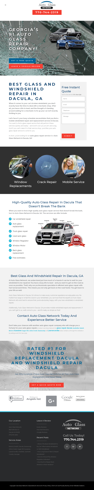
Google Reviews (42, 432)
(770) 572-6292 (13, 435)
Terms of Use (56, 485)
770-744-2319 (47, 12)
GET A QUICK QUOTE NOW (46, 385)
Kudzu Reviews (41, 427)
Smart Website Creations (77, 485)
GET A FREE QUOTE (22, 60)
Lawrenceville (53, 331)
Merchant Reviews (43, 429)
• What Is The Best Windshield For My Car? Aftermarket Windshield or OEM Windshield (47, 446)
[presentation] (77, 130)
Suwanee (18, 331)
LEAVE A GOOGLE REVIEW (25, 66)
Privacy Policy (47, 485)
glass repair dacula (64, 328)
